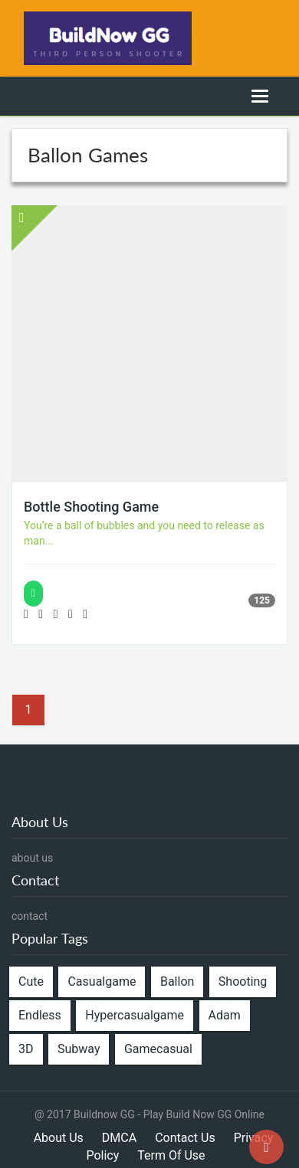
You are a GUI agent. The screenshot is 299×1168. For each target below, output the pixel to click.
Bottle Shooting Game (91, 507)
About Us (59, 1137)
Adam (225, 1015)
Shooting (243, 981)
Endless (39, 1015)
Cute (31, 981)
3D (26, 1049)
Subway (79, 1049)
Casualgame (101, 981)
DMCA (119, 1137)
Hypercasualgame (134, 1015)
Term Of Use (171, 1155)
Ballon (177, 981)
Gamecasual (158, 1049)
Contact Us (185, 1137)
